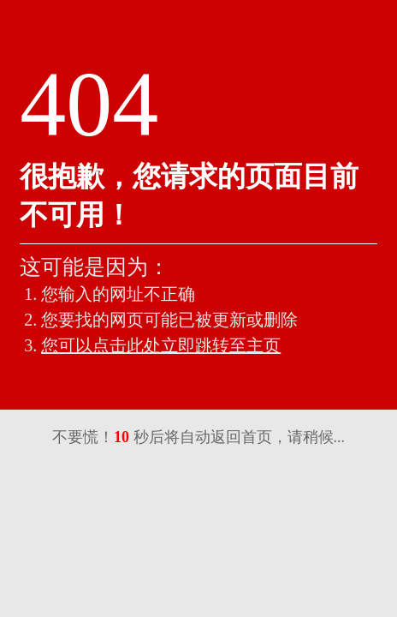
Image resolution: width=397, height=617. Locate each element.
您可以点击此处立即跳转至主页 (161, 345)
